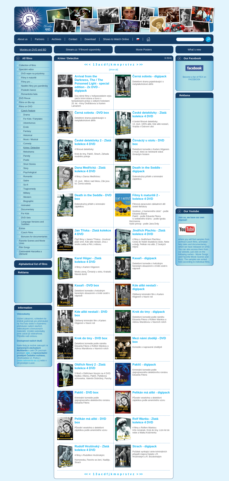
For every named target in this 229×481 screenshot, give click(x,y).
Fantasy (27, 131)
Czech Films (27, 232)
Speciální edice (26, 69)
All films (27, 58)
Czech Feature (28, 110)
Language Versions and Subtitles (32, 223)
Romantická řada (29, 94)
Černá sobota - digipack (149, 76)
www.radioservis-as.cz (28, 360)
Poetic (26, 160)
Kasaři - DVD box (87, 285)
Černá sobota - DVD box (92, 112)
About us (23, 39)
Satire (26, 180)
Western (27, 197)
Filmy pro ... (27, 82)
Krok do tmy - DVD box (91, 338)
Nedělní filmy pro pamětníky (34, 86)
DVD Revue (24, 98)
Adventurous (29, 123)
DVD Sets (26, 217)
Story (25, 168)
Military (26, 193)
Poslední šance (28, 90)
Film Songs (24, 247)
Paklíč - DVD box (86, 392)
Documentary (27, 209)
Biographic (28, 201)
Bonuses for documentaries (34, 236)
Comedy (27, 143)
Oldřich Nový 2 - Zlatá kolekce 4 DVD (90, 366)
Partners (39, 39)
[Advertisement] (33, 288)
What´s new (194, 49)
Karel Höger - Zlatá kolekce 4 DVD (88, 260)
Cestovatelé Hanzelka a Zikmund (30, 252)
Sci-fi (25, 184)
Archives (56, 39)
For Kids (25, 213)
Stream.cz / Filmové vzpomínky (83, 49)
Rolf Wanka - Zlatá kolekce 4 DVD (145, 420)
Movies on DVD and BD (33, 49)
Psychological (29, 172)
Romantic (28, 176)
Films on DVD (25, 106)
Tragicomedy (29, 189)
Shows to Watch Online (116, 39)
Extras (22, 228)
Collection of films (27, 65)
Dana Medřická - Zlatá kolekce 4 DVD (90, 169)
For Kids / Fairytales (33, 119)
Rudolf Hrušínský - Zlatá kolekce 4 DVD (92, 448)
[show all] (113, 69)
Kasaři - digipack (144, 258)
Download (90, 39)
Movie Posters (144, 49)
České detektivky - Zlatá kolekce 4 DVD (149, 114)
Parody (26, 156)
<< (86, 64)
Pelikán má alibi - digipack (151, 392)
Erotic (26, 127)
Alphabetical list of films (33, 264)
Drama (26, 114)
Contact (73, 39)
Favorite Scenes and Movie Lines (32, 242)
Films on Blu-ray (27, 102)
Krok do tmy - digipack (148, 311)
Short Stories (29, 164)
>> (141, 64)
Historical (27, 135)
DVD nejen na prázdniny (33, 73)
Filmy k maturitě (28, 77)
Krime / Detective (31, 147)
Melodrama (28, 152)
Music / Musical (30, 139)
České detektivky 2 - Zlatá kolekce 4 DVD (93, 142)
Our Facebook (192, 58)
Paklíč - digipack (144, 364)
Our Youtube (191, 211)
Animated (25, 205)
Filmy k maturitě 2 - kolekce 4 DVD (146, 197)
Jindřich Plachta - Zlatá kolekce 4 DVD (148, 232)
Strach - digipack (144, 446)
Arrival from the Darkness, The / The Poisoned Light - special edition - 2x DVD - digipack (92, 83)
